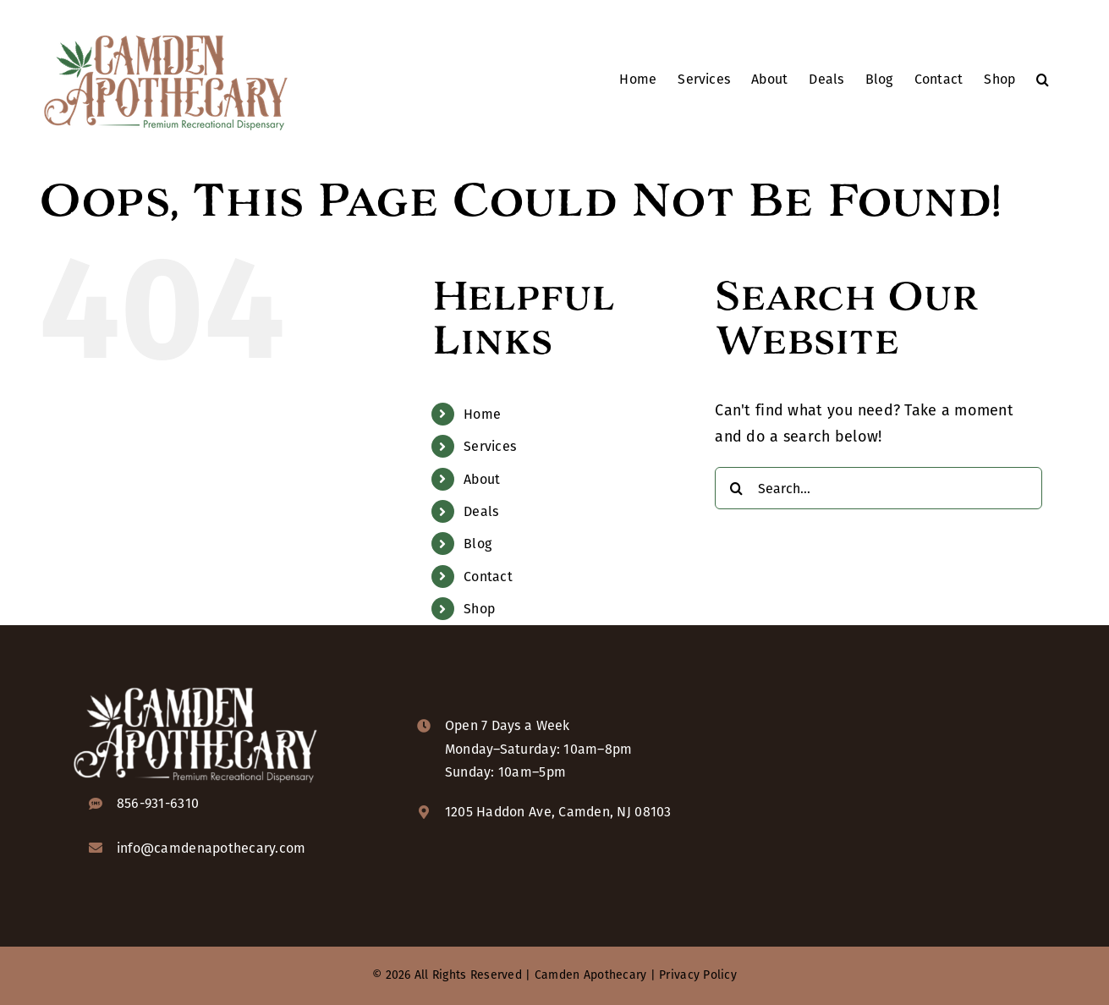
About (482, 479)
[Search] (736, 488)
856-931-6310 (158, 803)
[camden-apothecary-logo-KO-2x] (195, 686)
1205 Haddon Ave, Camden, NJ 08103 (558, 812)
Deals (481, 511)
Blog (477, 543)
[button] (1042, 78)
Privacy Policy (698, 975)
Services (490, 446)
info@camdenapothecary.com (211, 848)
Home (482, 414)
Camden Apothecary (591, 975)
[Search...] (878, 488)
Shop (479, 609)
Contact (488, 576)
